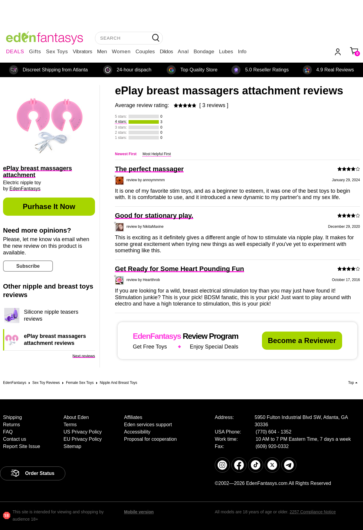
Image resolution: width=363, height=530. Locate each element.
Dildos (166, 51)
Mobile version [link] (139, 511)
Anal (183, 51)
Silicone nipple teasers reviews (51, 315)
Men (102, 51)
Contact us (14, 439)
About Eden (76, 417)
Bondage (204, 51)
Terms (70, 424)
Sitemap (72, 446)
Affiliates (133, 417)
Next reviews (84, 356)
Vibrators (82, 51)
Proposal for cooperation (150, 439)
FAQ (8, 431)
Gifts (35, 51)
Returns (11, 424)
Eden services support (148, 424)
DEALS (15, 51)
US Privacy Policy (83, 431)
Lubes (226, 51)
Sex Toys (57, 51)
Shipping (12, 417)
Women (121, 51)
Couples (145, 51)
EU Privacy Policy (83, 439)
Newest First (125, 154)
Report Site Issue (21, 446)
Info (242, 51)
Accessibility (137, 431)
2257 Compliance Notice (312, 511)
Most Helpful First (156, 154)
